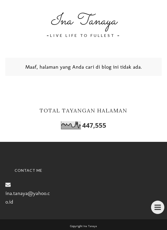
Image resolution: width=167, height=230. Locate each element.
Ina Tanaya (83, 21)
